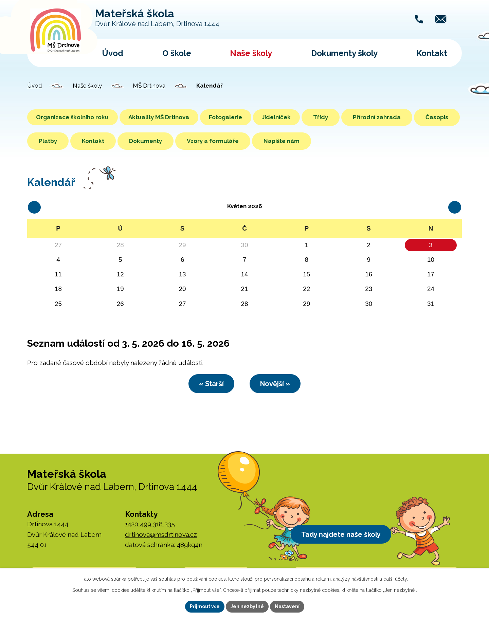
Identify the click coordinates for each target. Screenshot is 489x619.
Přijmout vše (205, 606)
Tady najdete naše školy (344, 536)
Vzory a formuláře (260, 141)
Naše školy (251, 53)
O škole (176, 53)
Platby (95, 141)
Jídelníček (294, 117)
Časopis (50, 141)
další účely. (395, 579)
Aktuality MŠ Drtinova (166, 117)
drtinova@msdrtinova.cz (161, 536)
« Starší (208, 384)
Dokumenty (193, 141)
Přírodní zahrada (397, 117)
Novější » (278, 384)
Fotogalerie (238, 117)
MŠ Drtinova (149, 85)
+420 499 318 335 (150, 525)
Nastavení (287, 606)
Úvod (112, 53)
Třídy (340, 117)
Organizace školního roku (75, 117)
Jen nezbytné (247, 606)
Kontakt (431, 53)
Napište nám (329, 141)
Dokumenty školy (344, 53)
